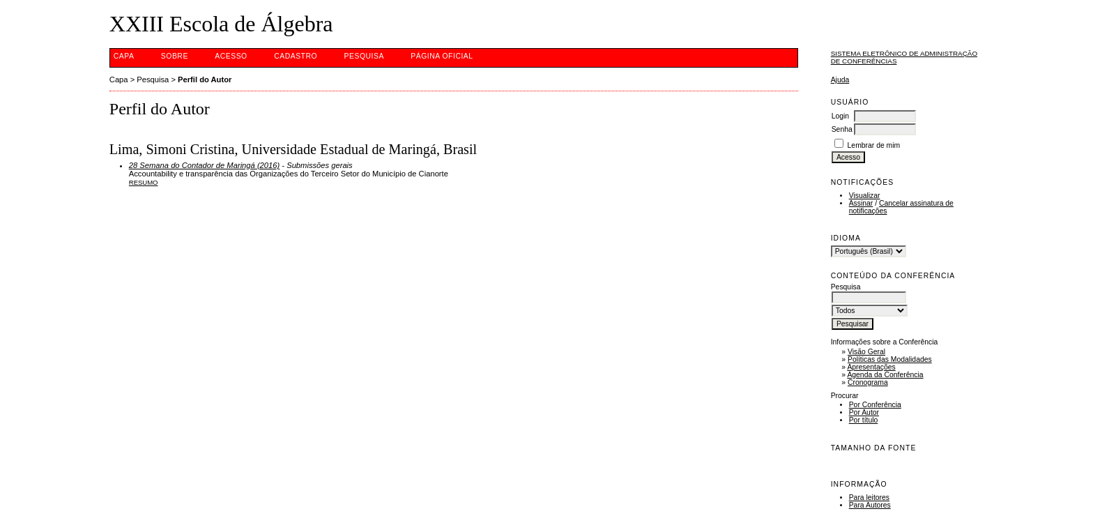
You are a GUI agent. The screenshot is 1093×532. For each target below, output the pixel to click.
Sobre (174, 56)
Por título (863, 420)
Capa (124, 56)
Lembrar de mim (874, 145)
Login (840, 116)
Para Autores (870, 505)
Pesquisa (364, 56)
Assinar (861, 203)
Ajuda (840, 80)
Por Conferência (875, 405)
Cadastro (295, 56)
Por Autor (864, 412)
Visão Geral (866, 352)
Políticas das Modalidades (890, 359)
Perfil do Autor (204, 79)
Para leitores (869, 497)
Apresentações (871, 367)
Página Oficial (442, 56)
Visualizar (864, 195)
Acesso (231, 56)
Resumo (143, 182)
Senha (842, 129)
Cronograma (868, 382)
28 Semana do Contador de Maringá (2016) (204, 165)
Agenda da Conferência (885, 375)
